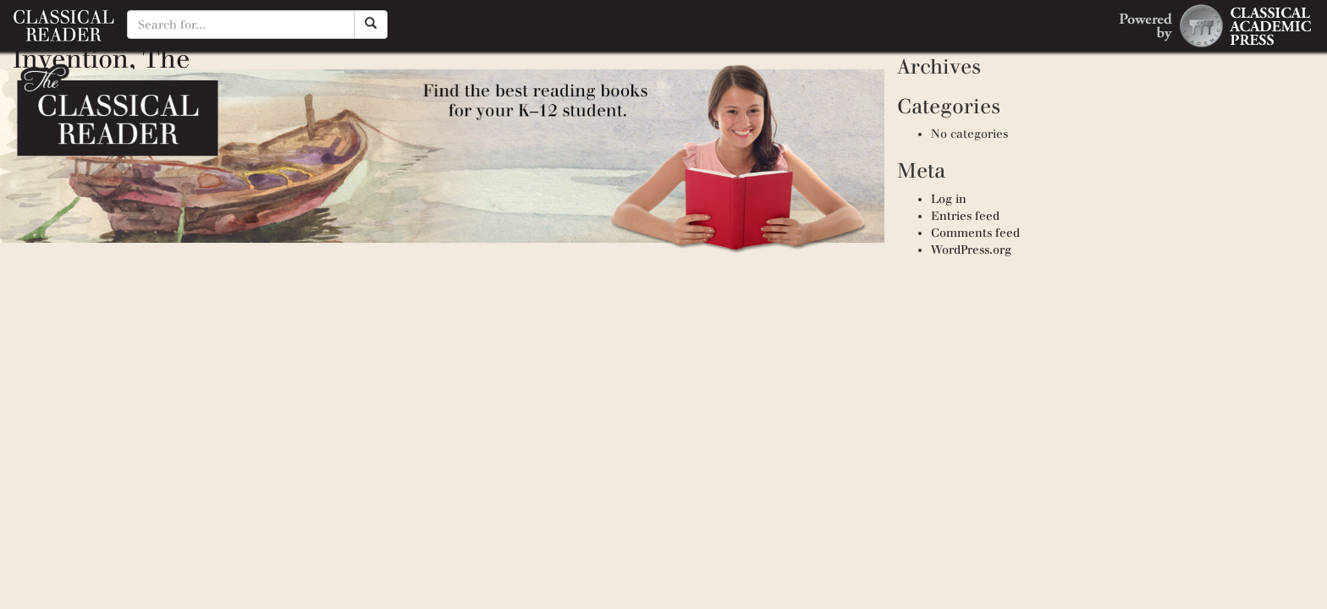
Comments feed (975, 233)
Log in (948, 199)
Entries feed (965, 216)
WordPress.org (971, 250)
